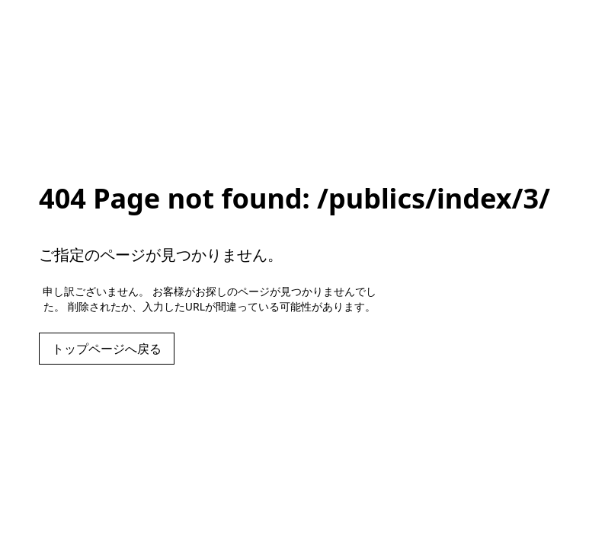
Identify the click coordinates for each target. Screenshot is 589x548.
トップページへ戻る (107, 348)
